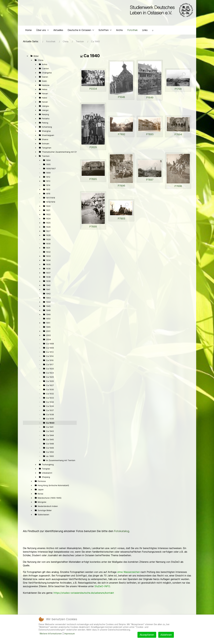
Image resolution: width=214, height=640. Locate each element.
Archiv (119, 30)
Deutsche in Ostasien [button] (81, 30)
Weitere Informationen (51, 633)
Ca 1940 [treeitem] (50, 423)
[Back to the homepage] (161, 10)
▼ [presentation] (27, 57)
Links (145, 30)
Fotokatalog (121, 532)
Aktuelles (58, 30)
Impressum (69, 633)
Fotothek (132, 30)
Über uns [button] (42, 30)
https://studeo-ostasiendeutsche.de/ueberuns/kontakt (84, 593)
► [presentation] (36, 65)
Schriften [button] (105, 30)
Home (28, 30)
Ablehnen (166, 634)
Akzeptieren (147, 634)
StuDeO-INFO (102, 587)
